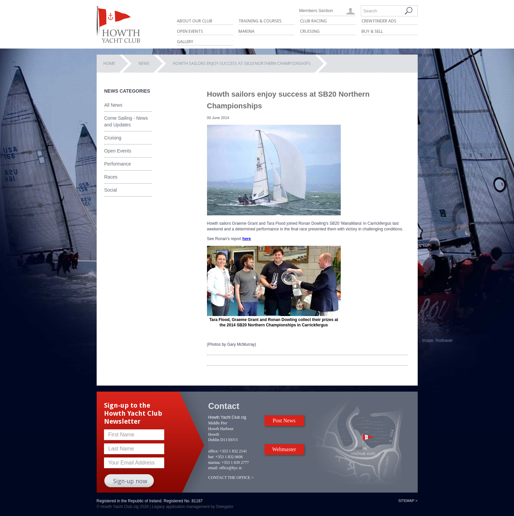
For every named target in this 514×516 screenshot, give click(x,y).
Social (110, 190)
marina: (214, 462)
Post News (284, 420)
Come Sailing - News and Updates (126, 121)
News (143, 63)
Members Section (316, 10)
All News (113, 105)
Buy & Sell (372, 31)
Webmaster (284, 449)
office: (213, 451)
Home (109, 63)
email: (213, 468)
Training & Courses (260, 20)
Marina (246, 31)
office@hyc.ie (230, 468)
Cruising (310, 31)
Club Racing (313, 20)
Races (111, 177)
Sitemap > (408, 501)
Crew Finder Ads (379, 20)
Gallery (185, 41)
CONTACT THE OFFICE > (231, 477)
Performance (117, 164)
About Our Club (194, 20)
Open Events (190, 31)
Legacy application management (181, 506)
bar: (211, 456)
